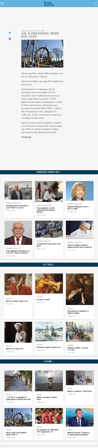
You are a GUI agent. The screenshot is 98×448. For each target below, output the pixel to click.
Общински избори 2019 (13, 203)
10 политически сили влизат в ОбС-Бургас (49, 244)
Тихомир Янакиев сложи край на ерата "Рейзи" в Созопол (17, 206)
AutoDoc (8, 394)
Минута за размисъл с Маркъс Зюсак (47, 398)
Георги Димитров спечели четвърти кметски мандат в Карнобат (46, 210)
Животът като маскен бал (14, 348)
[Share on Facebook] (10, 38)
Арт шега (9, 298)
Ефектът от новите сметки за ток (17, 301)
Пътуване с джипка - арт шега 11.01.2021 (77, 348)
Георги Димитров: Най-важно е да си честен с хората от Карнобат (17, 252)
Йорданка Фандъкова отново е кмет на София (78, 207)
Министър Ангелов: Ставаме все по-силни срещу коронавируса (78, 433)
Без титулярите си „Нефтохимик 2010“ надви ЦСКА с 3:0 (47, 430)
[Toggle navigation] (2, 3)
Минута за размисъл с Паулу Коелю (79, 391)
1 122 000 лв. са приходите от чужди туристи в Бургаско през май (18, 398)
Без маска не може (43, 299)
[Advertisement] (40, 19)
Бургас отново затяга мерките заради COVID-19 (16, 433)
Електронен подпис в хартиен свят (48, 347)
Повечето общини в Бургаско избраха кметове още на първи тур (79, 246)
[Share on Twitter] (10, 32)
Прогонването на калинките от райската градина (78, 312)
